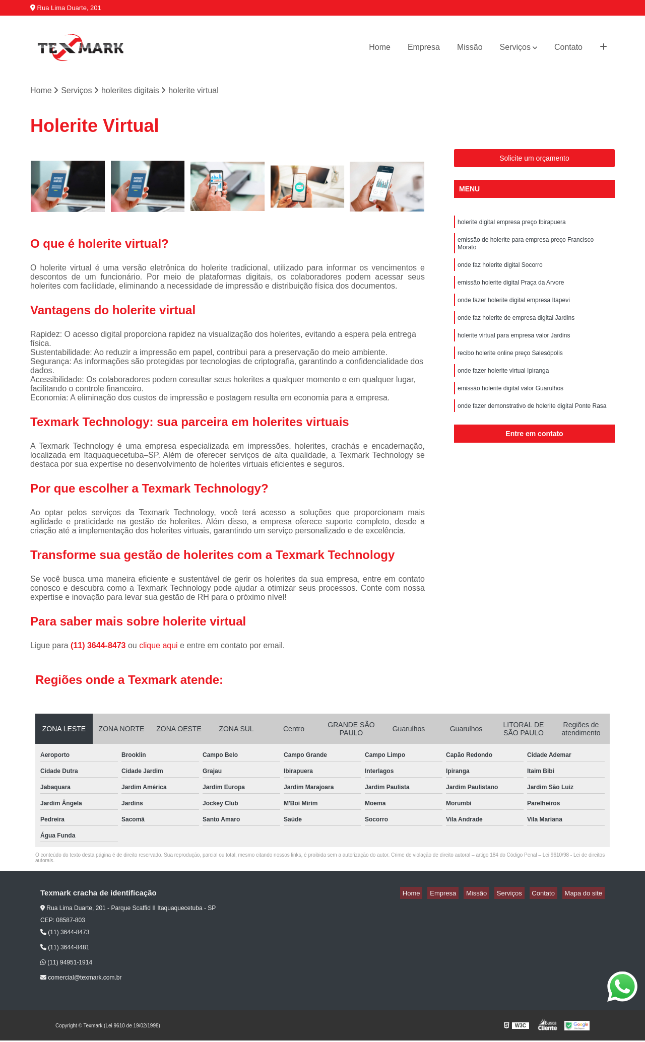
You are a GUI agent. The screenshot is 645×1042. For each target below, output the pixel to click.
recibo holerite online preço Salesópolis (510, 367)
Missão (470, 47)
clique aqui (158, 646)
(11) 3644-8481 (64, 948)
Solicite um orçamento (534, 160)
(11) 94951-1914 (66, 963)
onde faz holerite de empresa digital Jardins (516, 329)
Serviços (515, 47)
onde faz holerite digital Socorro (500, 271)
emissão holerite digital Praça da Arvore (511, 291)
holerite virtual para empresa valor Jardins (514, 348)
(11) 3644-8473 (99, 646)
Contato (568, 47)
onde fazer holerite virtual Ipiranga (503, 386)
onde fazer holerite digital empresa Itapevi (514, 310)
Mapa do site (585, 894)
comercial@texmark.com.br (81, 979)
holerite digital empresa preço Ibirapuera (512, 224)
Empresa (424, 47)
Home (380, 47)
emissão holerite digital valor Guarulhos (510, 405)
